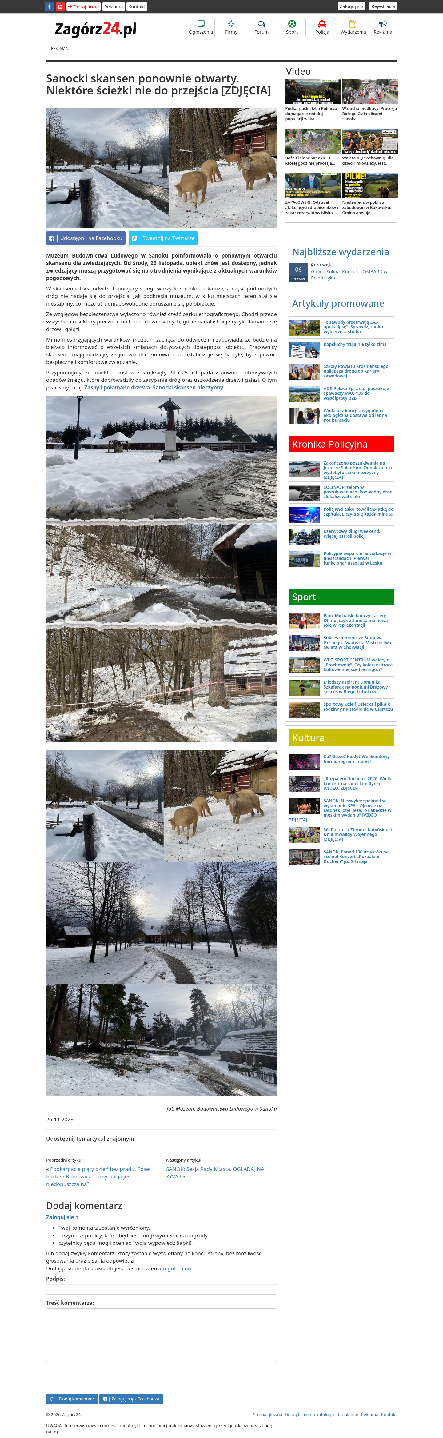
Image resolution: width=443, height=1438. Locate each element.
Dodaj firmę (83, 6)
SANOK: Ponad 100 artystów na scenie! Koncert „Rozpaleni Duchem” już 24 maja (356, 856)
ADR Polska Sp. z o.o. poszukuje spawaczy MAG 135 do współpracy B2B (356, 393)
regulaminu (177, 1268)
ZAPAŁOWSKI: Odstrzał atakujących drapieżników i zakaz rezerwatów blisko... (311, 207)
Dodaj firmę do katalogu (309, 1414)
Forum (261, 27)
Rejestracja (383, 6)
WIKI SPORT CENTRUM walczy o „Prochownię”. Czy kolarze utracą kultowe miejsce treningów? (358, 664)
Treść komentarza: (70, 1302)
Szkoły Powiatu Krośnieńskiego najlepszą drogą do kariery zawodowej (356, 371)
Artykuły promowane (338, 303)
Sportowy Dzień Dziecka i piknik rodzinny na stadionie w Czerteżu (358, 706)
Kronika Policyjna (330, 444)
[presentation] (93, 1377)
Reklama (113, 6)
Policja (322, 27)
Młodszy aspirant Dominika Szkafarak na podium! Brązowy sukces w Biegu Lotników (356, 686)
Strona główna (267, 1414)
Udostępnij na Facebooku (85, 238)
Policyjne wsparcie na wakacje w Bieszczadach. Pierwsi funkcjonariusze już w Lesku (357, 558)
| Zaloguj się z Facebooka (131, 1399)
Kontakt (136, 6)
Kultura (308, 737)
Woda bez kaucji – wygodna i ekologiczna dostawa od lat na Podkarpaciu (355, 415)
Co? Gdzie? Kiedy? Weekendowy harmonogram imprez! (357, 758)
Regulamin (347, 1414)
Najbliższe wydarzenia (340, 252)
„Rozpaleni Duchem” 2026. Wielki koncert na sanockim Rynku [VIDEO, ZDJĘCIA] (358, 783)
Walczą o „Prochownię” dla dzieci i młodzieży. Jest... (368, 160)
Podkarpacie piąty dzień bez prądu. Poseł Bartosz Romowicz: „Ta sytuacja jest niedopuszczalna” (98, 1176)
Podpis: (55, 1278)
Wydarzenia (353, 27)
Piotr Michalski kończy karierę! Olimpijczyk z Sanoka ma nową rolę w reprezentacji (356, 620)
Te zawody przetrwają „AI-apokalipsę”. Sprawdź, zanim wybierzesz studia (353, 326)
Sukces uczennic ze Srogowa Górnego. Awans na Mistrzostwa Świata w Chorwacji (357, 642)
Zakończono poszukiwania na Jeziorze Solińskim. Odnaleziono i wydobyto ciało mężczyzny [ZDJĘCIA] (358, 470)
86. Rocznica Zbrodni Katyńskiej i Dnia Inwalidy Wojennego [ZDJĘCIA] (358, 834)
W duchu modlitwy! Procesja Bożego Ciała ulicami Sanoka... (369, 114)
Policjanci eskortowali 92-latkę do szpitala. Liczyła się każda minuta (358, 511)
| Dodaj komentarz (72, 1399)
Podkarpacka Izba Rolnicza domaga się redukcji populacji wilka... (311, 114)
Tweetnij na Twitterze (163, 238)
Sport (292, 27)
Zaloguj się (351, 6)
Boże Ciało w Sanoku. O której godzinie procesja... (310, 160)
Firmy (231, 27)
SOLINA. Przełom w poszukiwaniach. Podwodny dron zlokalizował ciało (358, 492)
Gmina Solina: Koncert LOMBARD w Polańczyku (341, 271)
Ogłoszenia (201, 27)
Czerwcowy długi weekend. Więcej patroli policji (352, 533)
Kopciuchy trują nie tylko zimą (355, 344)
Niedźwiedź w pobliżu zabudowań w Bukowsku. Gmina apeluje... (366, 207)
